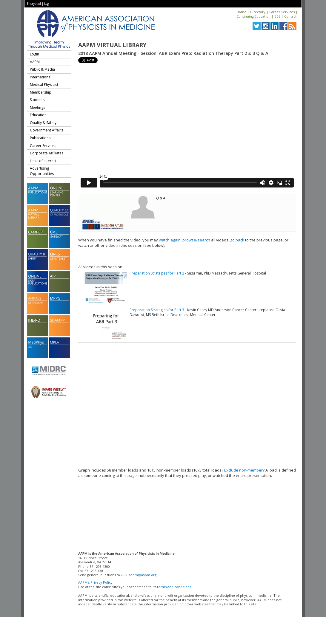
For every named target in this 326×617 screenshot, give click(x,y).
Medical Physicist (44, 84)
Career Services (282, 12)
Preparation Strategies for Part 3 (157, 309)
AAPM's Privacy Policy (95, 582)
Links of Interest (43, 160)
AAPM (35, 61)
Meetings (37, 107)
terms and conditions (174, 587)
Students (37, 99)
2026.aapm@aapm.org (138, 575)
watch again (170, 240)
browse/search (196, 240)
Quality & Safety (43, 122)
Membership (40, 92)
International (40, 77)
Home (241, 12)
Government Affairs (46, 130)
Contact (290, 16)
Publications (40, 137)
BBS (277, 16)
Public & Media (42, 69)
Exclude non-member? (244, 470)
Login (48, 3)
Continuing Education (253, 16)
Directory (257, 12)
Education (38, 114)
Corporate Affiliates (46, 153)
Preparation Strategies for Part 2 (157, 273)
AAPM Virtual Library (112, 45)
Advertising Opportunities (42, 171)
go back (237, 240)
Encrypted (34, 3)
